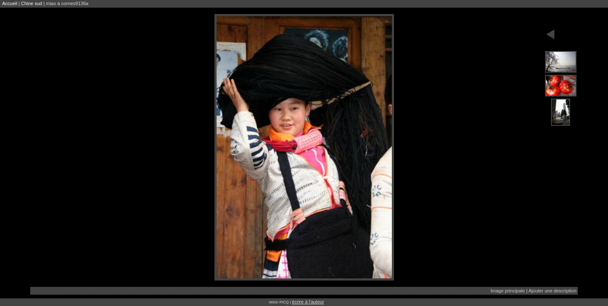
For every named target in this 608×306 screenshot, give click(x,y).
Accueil (9, 3)
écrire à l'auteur (308, 301)
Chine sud (31, 3)
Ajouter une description (552, 290)
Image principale (508, 290)
